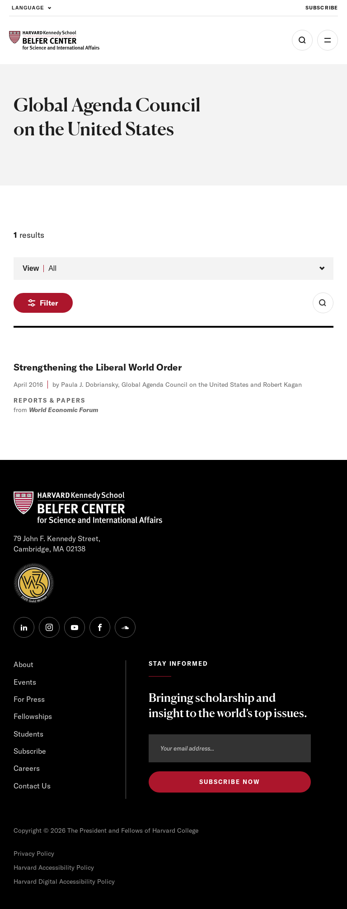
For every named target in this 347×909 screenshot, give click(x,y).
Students (28, 733)
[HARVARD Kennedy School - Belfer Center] (54, 40)
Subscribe (30, 751)
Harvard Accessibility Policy (54, 867)
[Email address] (230, 748)
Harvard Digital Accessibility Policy (64, 881)
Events (25, 681)
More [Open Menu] (327, 40)
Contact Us (32, 785)
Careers (27, 768)
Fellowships (33, 716)
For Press (29, 699)
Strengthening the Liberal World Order (98, 367)
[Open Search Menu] (302, 40)
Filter (49, 302)
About (23, 664)
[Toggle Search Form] (323, 302)
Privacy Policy (34, 853)
